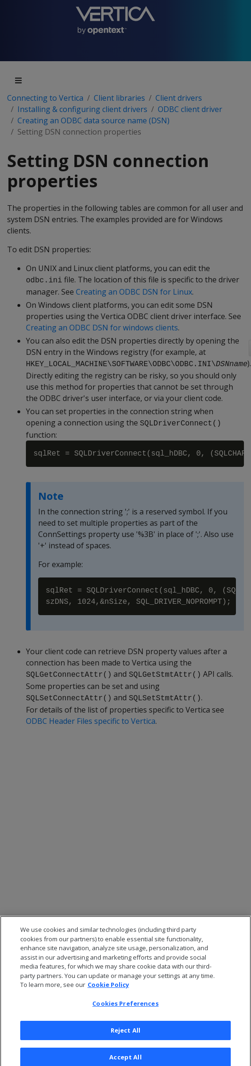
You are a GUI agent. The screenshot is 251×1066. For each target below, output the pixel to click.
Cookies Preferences (125, 1008)
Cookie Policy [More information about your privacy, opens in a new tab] (108, 990)
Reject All (125, 1035)
